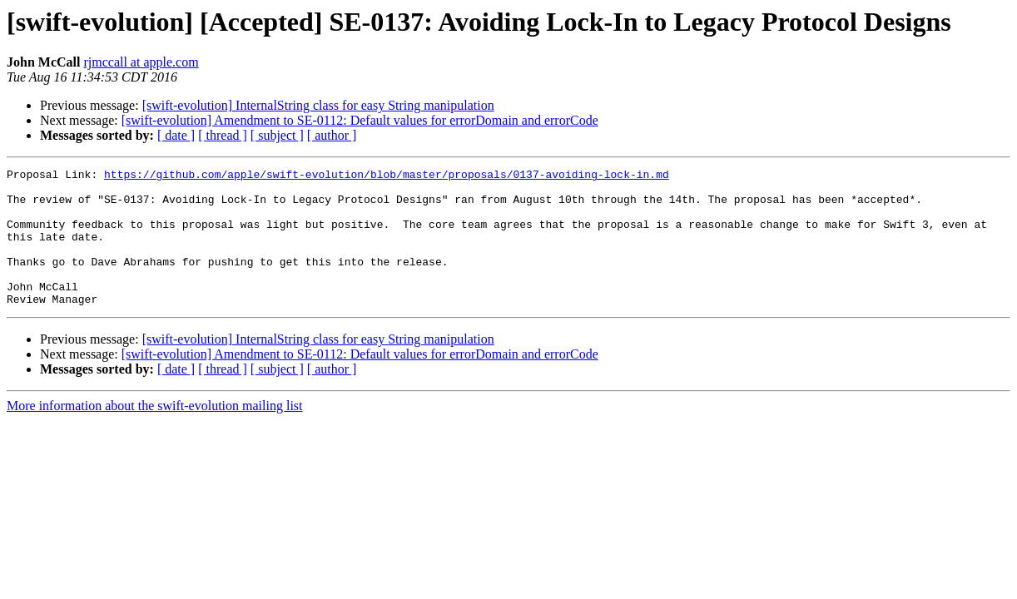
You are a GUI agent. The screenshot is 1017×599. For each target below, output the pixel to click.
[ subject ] (277, 135)
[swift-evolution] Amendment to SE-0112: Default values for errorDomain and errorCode (360, 120)
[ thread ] (222, 135)
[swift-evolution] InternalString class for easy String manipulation (318, 105)
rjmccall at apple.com (140, 62)
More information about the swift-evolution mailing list (155, 433)
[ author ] (332, 135)
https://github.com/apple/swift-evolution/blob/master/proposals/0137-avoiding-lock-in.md (386, 176)
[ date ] (176, 135)
